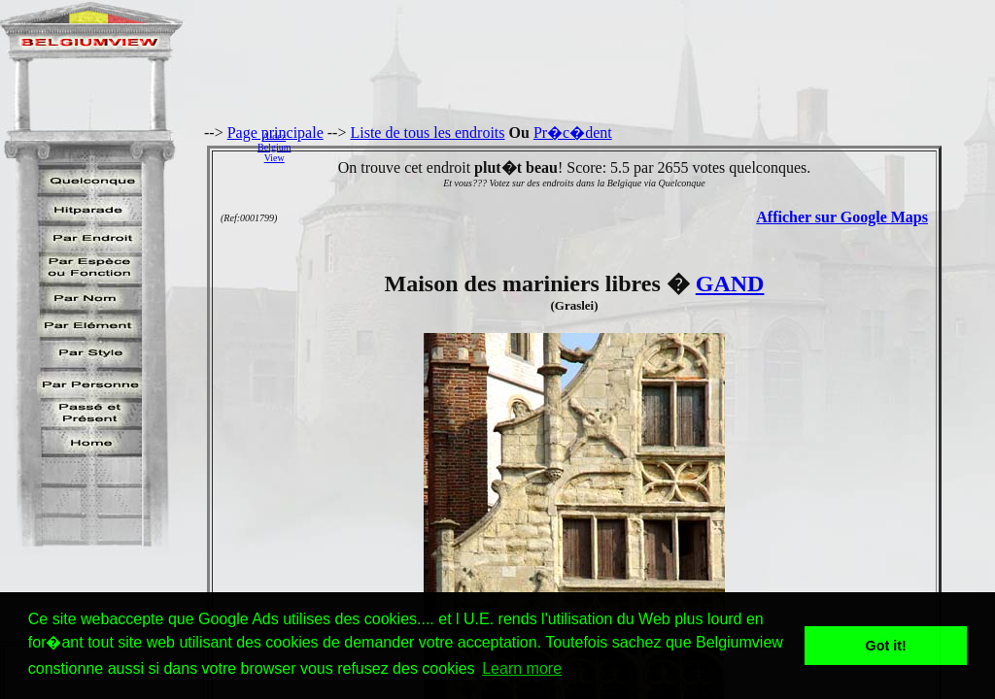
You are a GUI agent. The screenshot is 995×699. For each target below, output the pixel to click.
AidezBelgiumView (274, 147)
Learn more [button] (522, 668)
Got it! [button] (886, 645)
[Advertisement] (648, 147)
